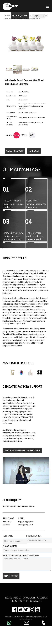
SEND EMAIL (34, 151)
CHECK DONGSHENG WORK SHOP (22, 450)
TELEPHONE (8, 518)
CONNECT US (11, 576)
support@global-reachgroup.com (26, 523)
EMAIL (21, 518)
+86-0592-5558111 (7, 523)
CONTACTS (36, 601)
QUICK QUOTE (20, 15)
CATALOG (42, 597)
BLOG (14, 601)
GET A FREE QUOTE (14, 151)
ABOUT (18, 597)
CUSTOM (23, 601)
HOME (8, 597)
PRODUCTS (29, 597)
